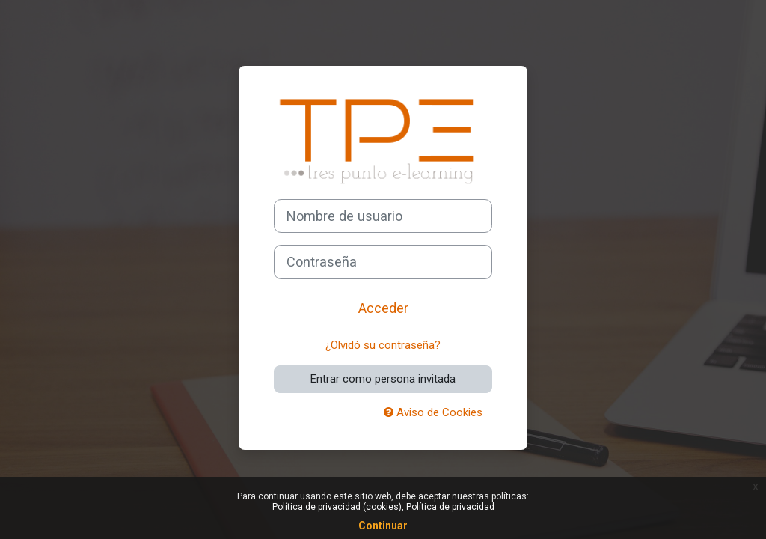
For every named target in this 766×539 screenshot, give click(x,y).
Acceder (383, 308)
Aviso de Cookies (433, 412)
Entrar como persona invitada (383, 379)
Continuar (383, 526)
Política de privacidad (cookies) (337, 507)
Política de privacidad (450, 507)
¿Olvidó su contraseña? (383, 345)
